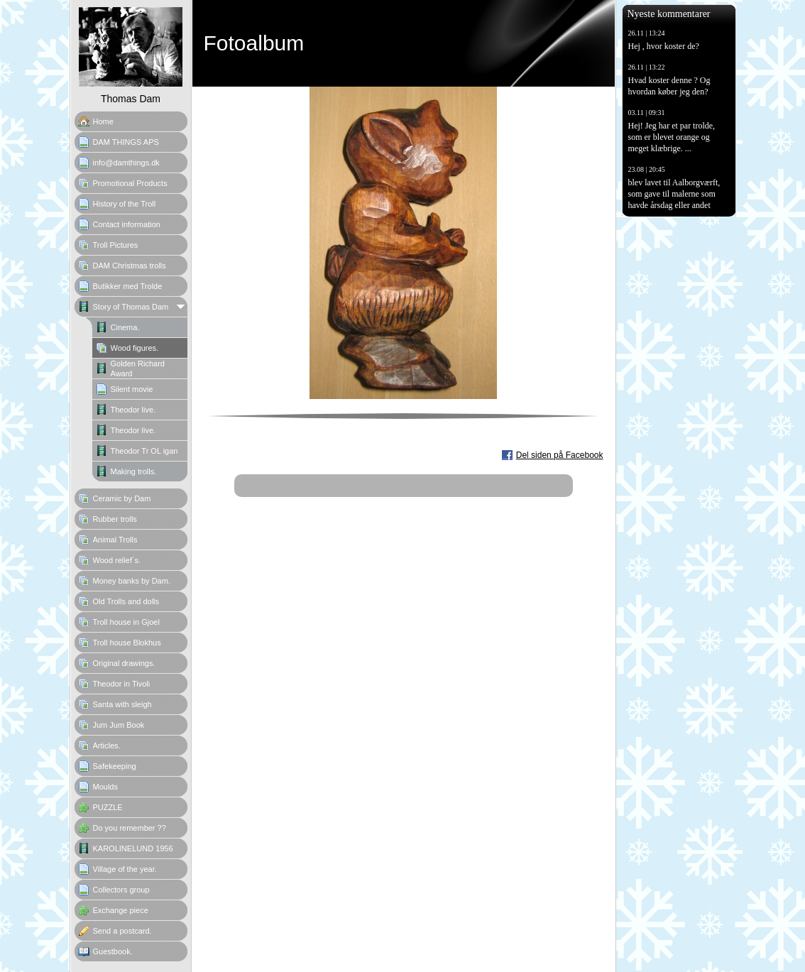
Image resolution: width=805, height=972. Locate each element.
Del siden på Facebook (559, 455)
